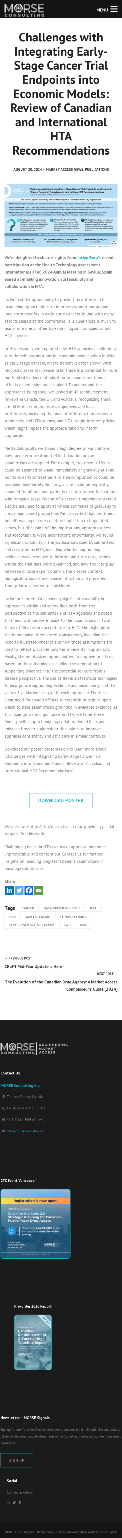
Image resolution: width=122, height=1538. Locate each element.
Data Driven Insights (62, 908)
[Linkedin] (9, 890)
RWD (67, 925)
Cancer (28, 908)
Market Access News (64, 169)
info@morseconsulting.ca (25, 1131)
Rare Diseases (38, 916)
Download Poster (61, 800)
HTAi (94, 908)
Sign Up (16, 1460)
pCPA (12, 916)
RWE (83, 925)
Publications (97, 169)
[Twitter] (19, 890)
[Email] (38, 890)
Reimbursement (73, 916)
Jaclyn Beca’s (89, 257)
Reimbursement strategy (31, 925)
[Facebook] (28, 890)
